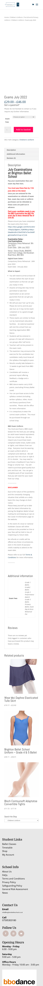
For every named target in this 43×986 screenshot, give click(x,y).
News (5, 892)
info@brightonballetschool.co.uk (12, 912)
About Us (7, 871)
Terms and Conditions (13, 878)
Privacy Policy (9, 882)
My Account (8, 854)
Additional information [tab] (16, 154)
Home (6, 17)
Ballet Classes (9, 844)
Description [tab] (11, 150)
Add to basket (23, 129)
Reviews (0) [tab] (11, 158)
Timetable (7, 847)
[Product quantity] (7, 130)
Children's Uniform (16, 17)
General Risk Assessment (15, 889)
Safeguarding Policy (12, 885)
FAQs (4, 875)
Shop (4, 851)
